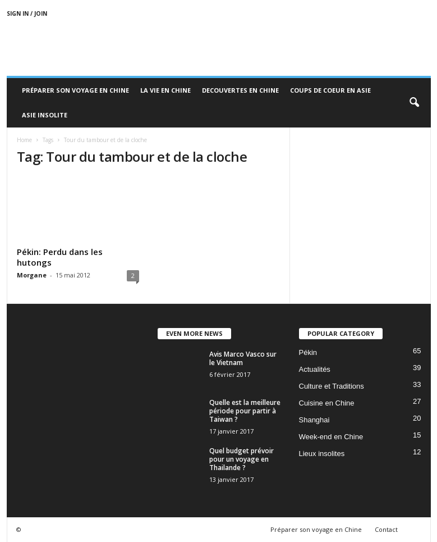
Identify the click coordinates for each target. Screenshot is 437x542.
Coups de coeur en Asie (330, 90)
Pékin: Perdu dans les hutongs (60, 257)
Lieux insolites (322, 453)
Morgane (32, 275)
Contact (386, 529)
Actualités (314, 369)
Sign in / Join (27, 13)
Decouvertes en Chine (240, 90)
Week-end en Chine (331, 436)
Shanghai (314, 420)
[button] (414, 102)
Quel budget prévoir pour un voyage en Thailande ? (241, 459)
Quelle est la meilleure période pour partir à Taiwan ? (244, 411)
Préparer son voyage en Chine (75, 90)
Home (24, 140)
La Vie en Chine (165, 90)
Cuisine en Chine (327, 403)
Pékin (308, 352)
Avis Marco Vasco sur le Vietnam (243, 358)
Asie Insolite (44, 115)
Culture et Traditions (331, 386)
